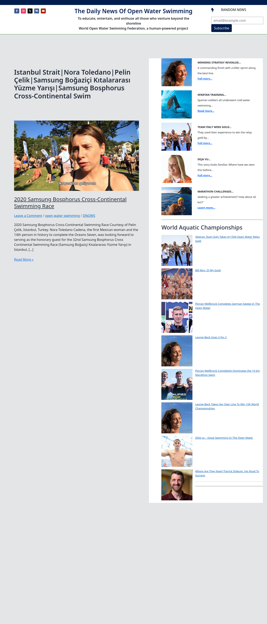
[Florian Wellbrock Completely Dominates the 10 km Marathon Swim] (176, 384)
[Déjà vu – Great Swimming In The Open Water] (176, 451)
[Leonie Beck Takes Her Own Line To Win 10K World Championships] (176, 417)
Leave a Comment (28, 215)
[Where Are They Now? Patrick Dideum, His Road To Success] (176, 484)
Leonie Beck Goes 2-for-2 (211, 337)
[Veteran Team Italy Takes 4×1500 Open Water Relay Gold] (176, 250)
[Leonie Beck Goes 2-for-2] (176, 350)
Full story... (205, 78)
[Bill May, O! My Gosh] (176, 283)
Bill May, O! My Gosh (208, 270)
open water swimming (62, 215)
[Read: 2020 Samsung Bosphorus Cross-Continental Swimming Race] (76, 155)
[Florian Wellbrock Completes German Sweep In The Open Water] (176, 317)
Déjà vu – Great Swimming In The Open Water (224, 438)
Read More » (24, 259)
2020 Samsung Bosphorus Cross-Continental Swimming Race (70, 202)
